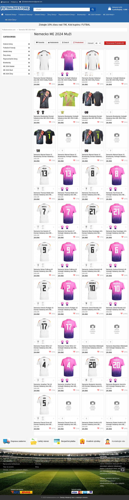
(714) (76, 122)
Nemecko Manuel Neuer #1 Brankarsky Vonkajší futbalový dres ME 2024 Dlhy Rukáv (116, 156)
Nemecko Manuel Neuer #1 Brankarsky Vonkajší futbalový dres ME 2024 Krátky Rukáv (68, 156)
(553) (100, 390)
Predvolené (78, 42)
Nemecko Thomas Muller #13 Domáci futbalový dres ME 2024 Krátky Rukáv (44, 195)
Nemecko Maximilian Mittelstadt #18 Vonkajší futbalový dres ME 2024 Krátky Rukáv (116, 348)
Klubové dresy (8, 44)
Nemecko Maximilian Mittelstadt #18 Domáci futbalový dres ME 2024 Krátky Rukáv (92, 348)
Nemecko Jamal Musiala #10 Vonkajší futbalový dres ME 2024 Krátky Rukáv (116, 309)
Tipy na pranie (8, 467)
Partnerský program (42, 461)
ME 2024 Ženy (8, 74)
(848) (124, 275)
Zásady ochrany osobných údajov (15, 469)
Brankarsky (7, 63)
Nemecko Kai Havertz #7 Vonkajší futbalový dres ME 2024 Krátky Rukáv (67, 233)
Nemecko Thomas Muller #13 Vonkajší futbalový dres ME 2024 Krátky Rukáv (68, 195)
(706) (100, 352)
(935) (52, 352)
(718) (76, 390)
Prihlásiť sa (14, 2)
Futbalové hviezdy (9, 48)
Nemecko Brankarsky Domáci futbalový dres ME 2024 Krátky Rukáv (44, 118)
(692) (52, 199)
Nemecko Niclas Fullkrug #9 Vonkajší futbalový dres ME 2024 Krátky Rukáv (67, 271)
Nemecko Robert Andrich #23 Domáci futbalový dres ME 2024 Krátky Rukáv (92, 424)
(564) (124, 122)
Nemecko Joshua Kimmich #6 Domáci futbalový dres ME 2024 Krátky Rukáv (92, 271)
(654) (100, 161)
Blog (37, 467)
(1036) (99, 314)
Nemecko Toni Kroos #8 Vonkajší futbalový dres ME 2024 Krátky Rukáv (115, 195)
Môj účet (38, 455)
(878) (52, 428)
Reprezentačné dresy (10, 59)
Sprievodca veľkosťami (11, 464)
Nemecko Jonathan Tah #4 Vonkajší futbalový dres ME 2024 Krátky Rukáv (67, 386)
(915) (100, 199)
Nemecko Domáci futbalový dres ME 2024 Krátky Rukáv (43, 79)
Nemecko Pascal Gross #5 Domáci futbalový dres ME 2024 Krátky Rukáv (43, 424)
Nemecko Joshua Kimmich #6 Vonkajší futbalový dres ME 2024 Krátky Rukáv (116, 271)
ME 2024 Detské (8, 66)
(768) (100, 122)
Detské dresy (7, 51)
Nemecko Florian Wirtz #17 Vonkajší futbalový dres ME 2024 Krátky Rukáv (67, 348)
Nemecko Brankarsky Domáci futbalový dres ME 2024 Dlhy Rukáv (92, 118)
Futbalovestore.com (77, 455)
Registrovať (5, 2)
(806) (124, 428)
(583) (124, 84)
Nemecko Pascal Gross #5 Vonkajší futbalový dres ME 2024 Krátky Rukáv (67, 424)
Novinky (38, 464)
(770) (76, 199)
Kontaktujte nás (118, 441)
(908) (100, 84)
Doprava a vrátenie (10, 458)
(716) (76, 161)
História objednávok (42, 458)
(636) (76, 237)
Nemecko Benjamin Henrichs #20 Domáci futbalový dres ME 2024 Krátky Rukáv (92, 386)
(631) (52, 84)
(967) (76, 352)
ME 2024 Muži (8, 70)
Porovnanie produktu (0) (115, 43)
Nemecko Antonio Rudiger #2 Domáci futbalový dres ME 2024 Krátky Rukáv (43, 309)
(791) (52, 237)
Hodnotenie (53, 42)
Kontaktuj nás (8, 455)
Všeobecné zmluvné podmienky (14, 472)
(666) (124, 352)
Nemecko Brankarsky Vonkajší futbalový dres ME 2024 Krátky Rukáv (68, 118)
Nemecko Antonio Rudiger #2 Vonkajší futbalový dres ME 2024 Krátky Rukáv (68, 309)
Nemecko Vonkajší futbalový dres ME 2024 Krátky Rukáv (67, 79)
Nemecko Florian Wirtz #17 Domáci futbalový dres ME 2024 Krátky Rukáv (43, 348)
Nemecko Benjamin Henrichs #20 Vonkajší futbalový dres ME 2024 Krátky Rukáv (116, 386)
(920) (124, 199)
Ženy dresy (7, 55)
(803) (76, 314)
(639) (124, 237)
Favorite (40, 42)
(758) (52, 390)
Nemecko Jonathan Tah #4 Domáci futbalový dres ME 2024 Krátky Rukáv (43, 386)
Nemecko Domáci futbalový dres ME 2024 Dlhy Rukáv (91, 79)
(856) (52, 275)
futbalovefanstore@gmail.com (32, 1)
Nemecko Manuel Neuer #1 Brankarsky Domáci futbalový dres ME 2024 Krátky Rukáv (43, 156)
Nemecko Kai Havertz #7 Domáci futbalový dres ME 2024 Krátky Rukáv (42, 233)
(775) (52, 122)
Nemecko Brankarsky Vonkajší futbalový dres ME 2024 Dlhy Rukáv (116, 118)
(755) (100, 237)
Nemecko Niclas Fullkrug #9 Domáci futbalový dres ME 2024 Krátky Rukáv (43, 271)
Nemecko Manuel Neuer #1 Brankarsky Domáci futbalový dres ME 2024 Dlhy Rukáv (92, 156)
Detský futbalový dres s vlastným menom (73, 497)
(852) (52, 314)
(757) (100, 428)
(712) (124, 161)
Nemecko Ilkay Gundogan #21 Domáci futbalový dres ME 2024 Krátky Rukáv (92, 233)
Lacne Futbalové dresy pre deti (111, 463)
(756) (124, 390)
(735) (76, 84)
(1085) (124, 314)
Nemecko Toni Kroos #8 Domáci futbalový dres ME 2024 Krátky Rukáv (91, 195)
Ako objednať (8, 461)
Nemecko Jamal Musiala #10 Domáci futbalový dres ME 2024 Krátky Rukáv (91, 309)
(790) (52, 161)
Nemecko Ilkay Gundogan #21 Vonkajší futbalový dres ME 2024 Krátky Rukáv (116, 233)
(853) (76, 275)
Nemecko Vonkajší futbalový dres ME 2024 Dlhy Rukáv (115, 79)
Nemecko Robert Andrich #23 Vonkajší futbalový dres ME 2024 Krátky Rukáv (116, 424)
